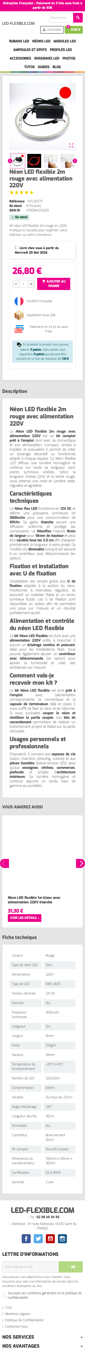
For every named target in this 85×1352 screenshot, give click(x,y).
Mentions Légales (17, 1314)
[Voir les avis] (21, 192)
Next (80, 863)
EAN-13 (14, 210)
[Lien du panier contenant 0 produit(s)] (74, 30)
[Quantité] (23, 284)
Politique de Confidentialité (24, 1320)
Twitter (38, 1238)
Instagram (62, 1238)
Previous (4, 863)
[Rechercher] (66, 18)
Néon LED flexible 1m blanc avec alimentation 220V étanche (34, 899)
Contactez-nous (16, 1326)
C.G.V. (8, 1308)
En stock (15, 206)
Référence (17, 201)
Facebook (26, 1238)
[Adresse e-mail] (30, 1267)
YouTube (50, 1238)
